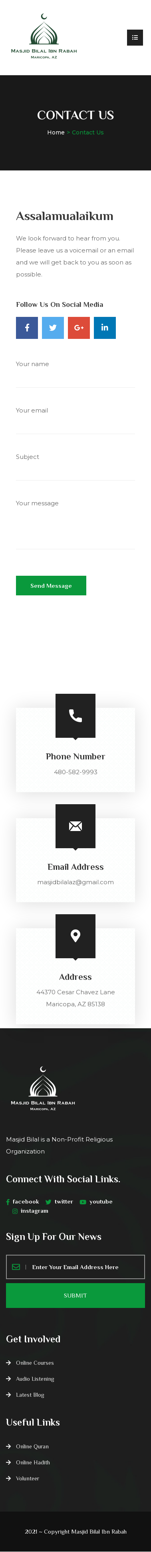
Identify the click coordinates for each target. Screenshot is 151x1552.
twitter (59, 1201)
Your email (75, 424)
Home (56, 132)
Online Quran (32, 1447)
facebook (22, 1201)
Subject (75, 470)
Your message (75, 530)
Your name (75, 377)
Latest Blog (30, 1395)
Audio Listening (35, 1379)
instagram (30, 1210)
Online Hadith (33, 1463)
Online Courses (35, 1363)
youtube (96, 1201)
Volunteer (27, 1479)
